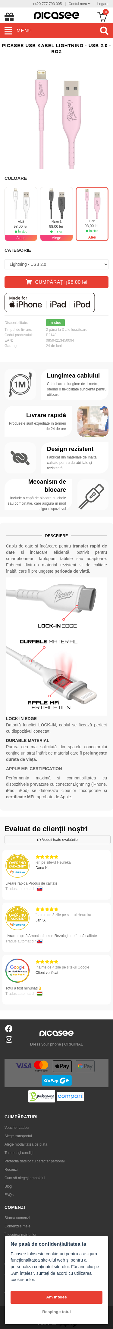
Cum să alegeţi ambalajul (25, 1178)
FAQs (9, 1195)
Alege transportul (18, 1136)
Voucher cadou (17, 1128)
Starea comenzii (17, 1218)
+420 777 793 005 (47, 4)
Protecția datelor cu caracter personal (34, 1161)
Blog (8, 1186)
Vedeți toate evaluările (57, 840)
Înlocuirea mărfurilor (20, 1235)
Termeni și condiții (19, 1153)
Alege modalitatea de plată (26, 1144)
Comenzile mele (17, 1226)
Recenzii (11, 1169)
